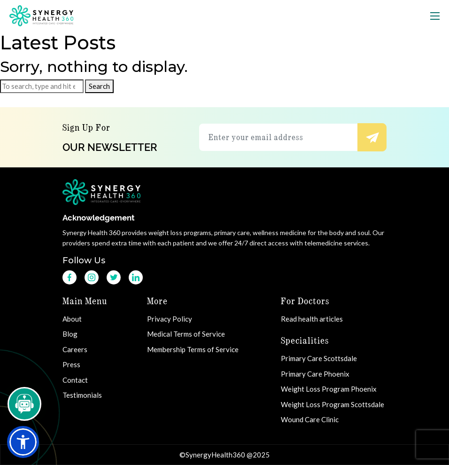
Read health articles (312, 319)
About (73, 319)
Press (72, 364)
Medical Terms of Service (186, 334)
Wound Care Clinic (310, 419)
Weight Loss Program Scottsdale (332, 404)
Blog (71, 334)
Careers (76, 349)
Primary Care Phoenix (315, 374)
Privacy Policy (169, 319)
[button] (23, 442)
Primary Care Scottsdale (319, 358)
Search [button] (99, 86)
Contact (76, 380)
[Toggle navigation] (435, 16)
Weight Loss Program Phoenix (329, 389)
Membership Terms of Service (193, 349)
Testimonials (83, 395)
